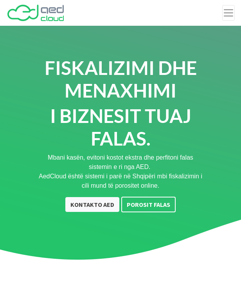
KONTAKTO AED (92, 204)
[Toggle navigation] (228, 13)
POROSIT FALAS (148, 204)
